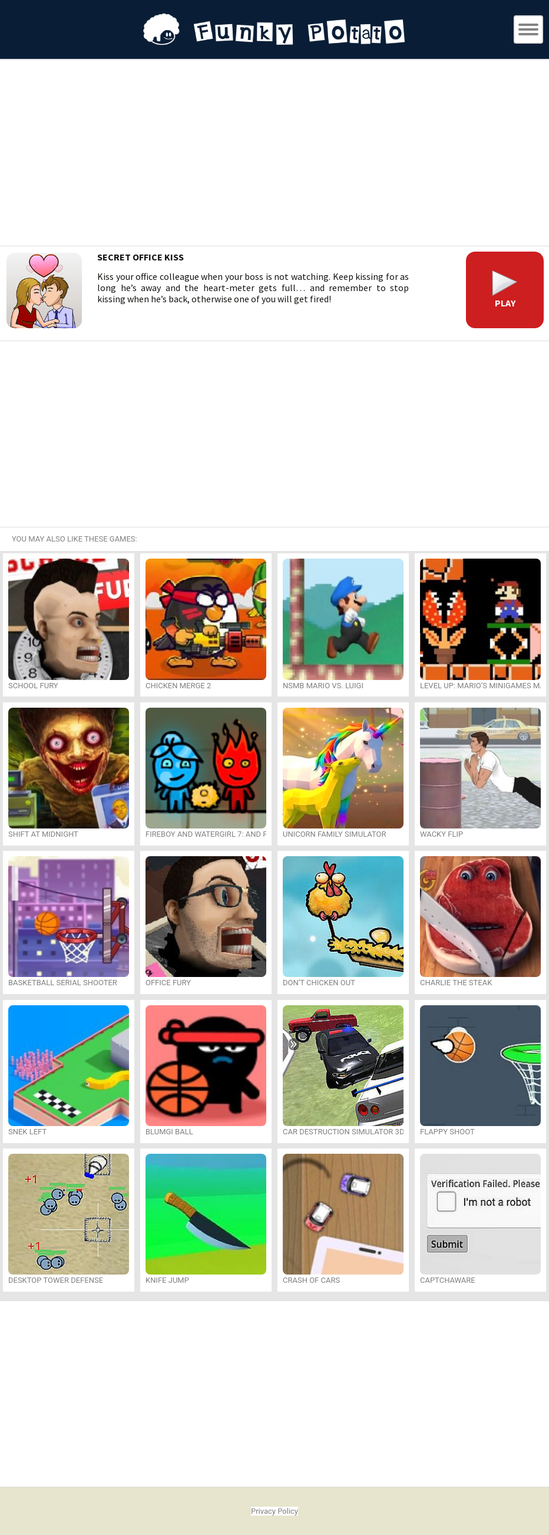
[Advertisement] (274, 154)
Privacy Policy (274, 1511)
